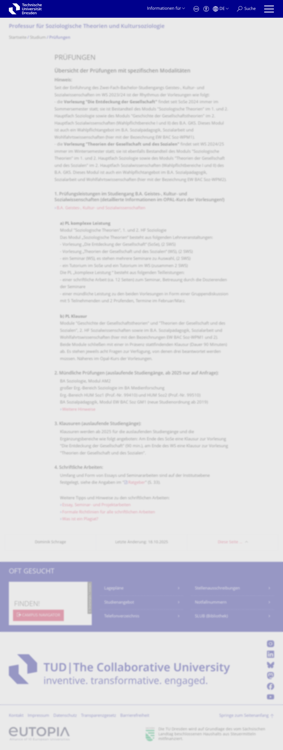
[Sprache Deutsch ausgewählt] (221, 9)
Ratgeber (136, 483)
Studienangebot (119, 603)
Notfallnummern (211, 603)
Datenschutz (65, 716)
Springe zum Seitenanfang (244, 716)
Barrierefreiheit (134, 716)
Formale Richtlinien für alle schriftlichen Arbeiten (108, 512)
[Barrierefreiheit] (206, 9)
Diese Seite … (230, 542)
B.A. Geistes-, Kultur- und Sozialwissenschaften (101, 208)
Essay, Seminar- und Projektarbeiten (96, 505)
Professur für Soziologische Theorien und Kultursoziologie (87, 26)
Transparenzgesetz (98, 716)
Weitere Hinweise (78, 410)
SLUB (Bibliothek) (211, 616)
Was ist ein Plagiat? (80, 519)
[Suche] (246, 9)
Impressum (38, 716)
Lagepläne (114, 588)
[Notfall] (196, 9)
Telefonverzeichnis (121, 616)
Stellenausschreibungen (217, 588)
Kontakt (16, 716)
